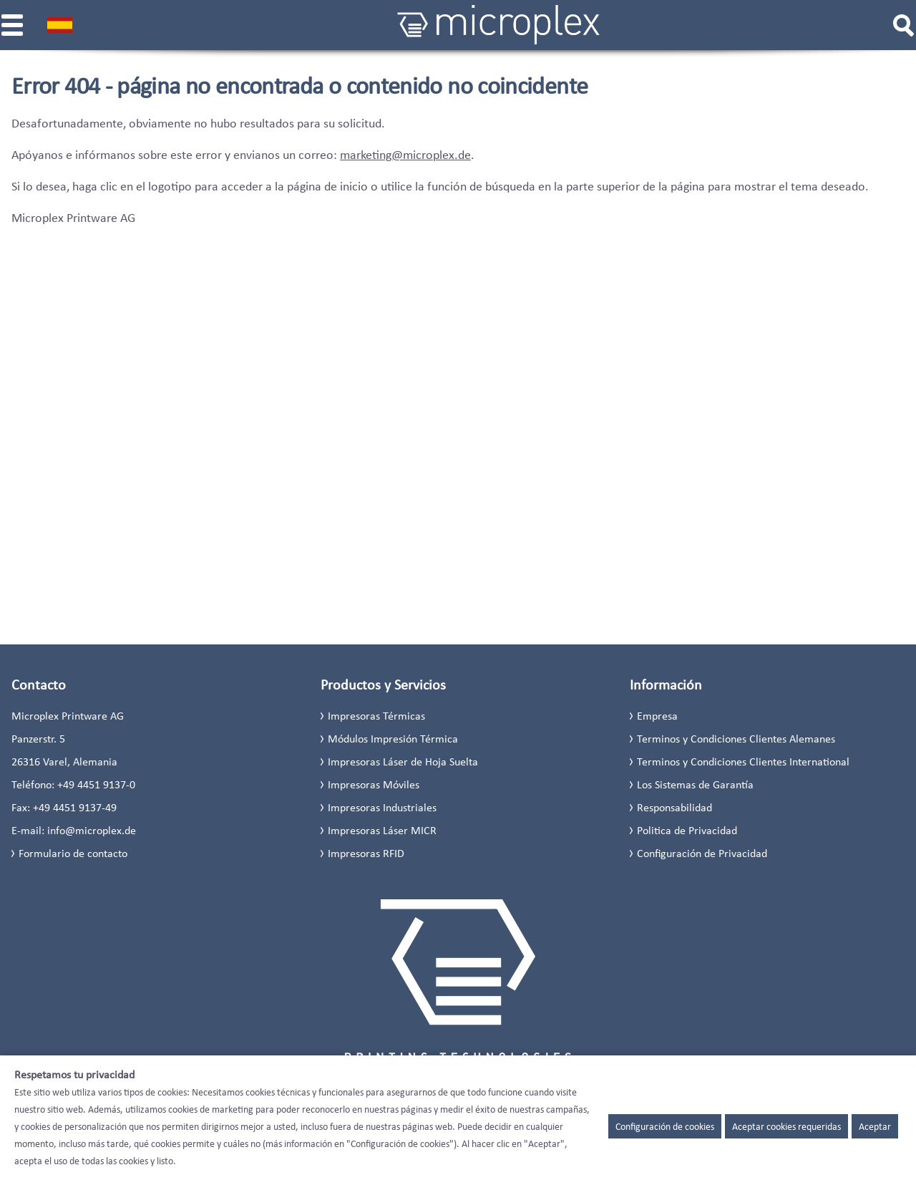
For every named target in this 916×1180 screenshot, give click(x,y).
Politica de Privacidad (687, 830)
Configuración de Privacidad (702, 853)
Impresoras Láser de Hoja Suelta (403, 761)
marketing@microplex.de (405, 155)
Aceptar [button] (875, 1126)
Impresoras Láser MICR (382, 830)
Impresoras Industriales (382, 807)
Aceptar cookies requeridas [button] (786, 1126)
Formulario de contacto (73, 853)
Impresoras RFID (366, 853)
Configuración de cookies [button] (664, 1126)
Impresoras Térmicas (376, 715)
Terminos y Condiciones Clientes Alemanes (736, 738)
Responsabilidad (674, 807)
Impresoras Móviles (373, 784)
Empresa (657, 715)
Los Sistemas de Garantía (695, 784)
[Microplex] (499, 25)
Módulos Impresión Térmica (393, 738)
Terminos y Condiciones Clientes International (743, 761)
